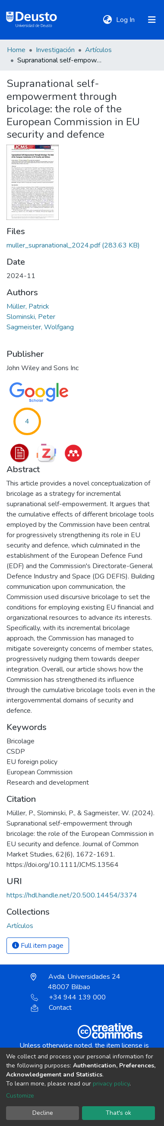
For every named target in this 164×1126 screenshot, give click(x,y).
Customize (20, 1096)
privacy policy (111, 1084)
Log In (126, 20)
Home (16, 50)
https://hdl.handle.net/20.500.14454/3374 (71, 895)
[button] (107, 20)
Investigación (55, 50)
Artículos (98, 50)
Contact (51, 1007)
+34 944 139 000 (68, 997)
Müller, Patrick (27, 306)
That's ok (118, 1113)
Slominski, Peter (30, 317)
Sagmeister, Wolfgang (40, 327)
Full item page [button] (37, 945)
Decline (42, 1113)
